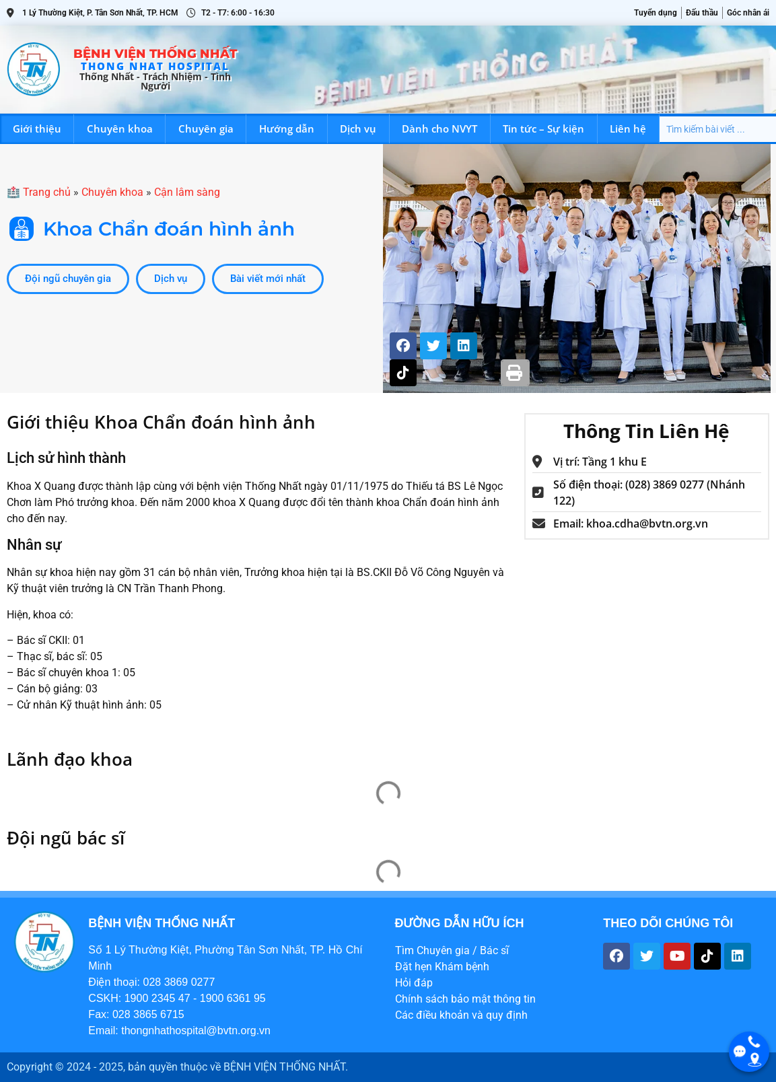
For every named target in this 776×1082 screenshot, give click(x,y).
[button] (515, 373)
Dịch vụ (358, 128)
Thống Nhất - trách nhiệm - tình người (155, 81)
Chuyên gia (206, 128)
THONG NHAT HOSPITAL (155, 66)
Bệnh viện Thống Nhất (155, 53)
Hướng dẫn (286, 128)
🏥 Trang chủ (39, 192)
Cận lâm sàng (187, 192)
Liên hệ (628, 128)
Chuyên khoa (120, 128)
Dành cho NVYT (439, 128)
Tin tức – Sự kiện (543, 128)
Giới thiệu (37, 128)
